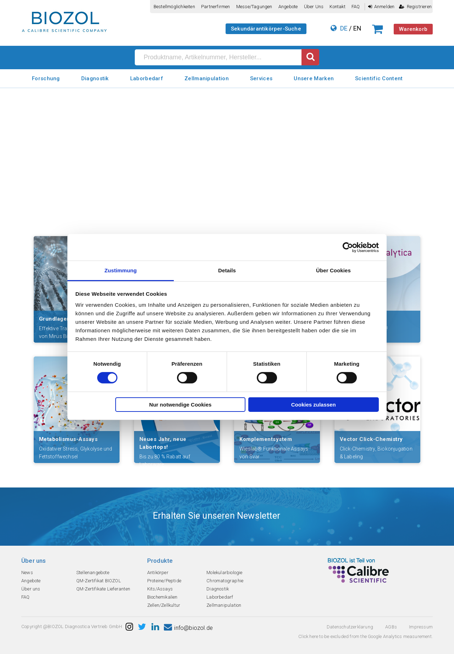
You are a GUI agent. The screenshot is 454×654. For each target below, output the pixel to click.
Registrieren (415, 6)
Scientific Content (379, 78)
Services (261, 78)
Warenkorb (413, 29)
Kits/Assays (160, 589)
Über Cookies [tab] (333, 270)
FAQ (355, 6)
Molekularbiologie (224, 572)
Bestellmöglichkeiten (174, 6)
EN (357, 28)
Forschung (46, 78)
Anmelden (381, 6)
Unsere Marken (314, 78)
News (27, 572)
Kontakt (337, 6)
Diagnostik (95, 78)
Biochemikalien (162, 597)
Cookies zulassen (313, 405)
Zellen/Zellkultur (163, 605)
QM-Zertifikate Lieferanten (103, 589)
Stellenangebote (92, 572)
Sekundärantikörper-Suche (266, 29)
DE (344, 28)
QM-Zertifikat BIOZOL (98, 580)
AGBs (391, 627)
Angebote (288, 6)
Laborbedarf (146, 78)
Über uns (314, 6)
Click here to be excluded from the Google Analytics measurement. (365, 636)
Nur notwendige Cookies (180, 405)
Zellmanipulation (206, 78)
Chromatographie (224, 580)
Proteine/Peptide (164, 580)
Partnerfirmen (215, 6)
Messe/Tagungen (254, 6)
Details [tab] (227, 270)
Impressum (421, 627)
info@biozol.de (188, 628)
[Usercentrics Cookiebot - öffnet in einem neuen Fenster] (348, 247)
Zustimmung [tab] (121, 270)
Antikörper (157, 572)
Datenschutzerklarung (350, 627)
